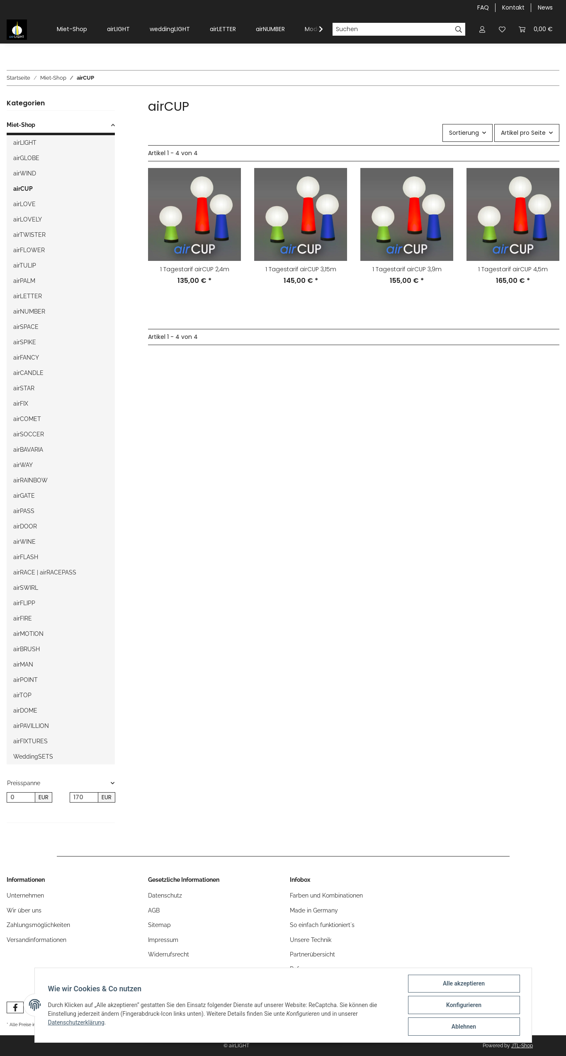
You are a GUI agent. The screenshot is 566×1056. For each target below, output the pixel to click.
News (545, 7)
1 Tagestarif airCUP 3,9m (407, 269)
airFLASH (25, 557)
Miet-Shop (72, 29)
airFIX (20, 403)
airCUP (23, 188)
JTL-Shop (522, 1046)
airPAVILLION (31, 726)
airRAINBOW (30, 480)
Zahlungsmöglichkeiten (38, 925)
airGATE (24, 495)
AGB (154, 910)
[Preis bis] (84, 797)
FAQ (483, 7)
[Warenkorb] (535, 29)
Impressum (163, 940)
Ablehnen (464, 1026)
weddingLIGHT (170, 29)
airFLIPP (24, 603)
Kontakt (513, 7)
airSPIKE (24, 342)
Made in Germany (314, 910)
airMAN (23, 664)
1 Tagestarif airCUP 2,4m (194, 269)
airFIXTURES (30, 741)
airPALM (24, 280)
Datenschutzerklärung (76, 1022)
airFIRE (22, 618)
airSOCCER (28, 434)
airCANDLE (28, 373)
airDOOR (25, 526)
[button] (482, 29)
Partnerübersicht (312, 954)
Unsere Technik (310, 940)
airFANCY (26, 357)
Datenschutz (165, 895)
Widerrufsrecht (168, 954)
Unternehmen (25, 895)
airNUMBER (270, 29)
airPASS (23, 511)
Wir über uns (24, 910)
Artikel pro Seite (523, 133)
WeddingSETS (33, 756)
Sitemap (159, 925)
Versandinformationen (36, 940)
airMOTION (28, 633)
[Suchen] (392, 29)
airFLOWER (29, 250)
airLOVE (24, 204)
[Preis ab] (21, 797)
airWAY (23, 465)
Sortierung (464, 133)
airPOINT (25, 679)
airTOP (22, 695)
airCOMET (27, 419)
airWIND (24, 173)
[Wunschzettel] (502, 29)
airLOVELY (27, 219)
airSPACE (26, 327)
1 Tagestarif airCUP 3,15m (300, 269)
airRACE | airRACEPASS (44, 572)
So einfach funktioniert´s (322, 925)
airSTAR (23, 388)
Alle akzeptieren (464, 983)
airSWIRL (25, 587)
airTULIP (24, 265)
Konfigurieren (463, 1005)
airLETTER (223, 29)
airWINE (24, 541)
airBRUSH (26, 649)
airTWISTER (29, 234)
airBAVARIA (28, 449)
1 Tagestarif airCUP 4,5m (513, 269)
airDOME (25, 710)
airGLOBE (26, 158)
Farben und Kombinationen (326, 895)
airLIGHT (118, 29)
